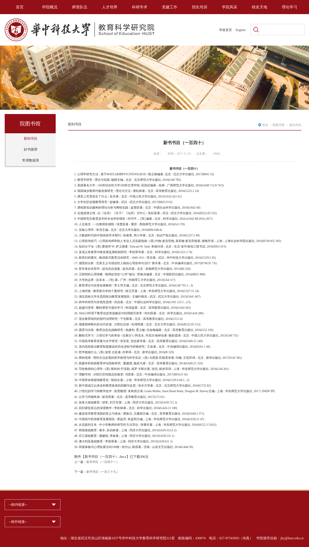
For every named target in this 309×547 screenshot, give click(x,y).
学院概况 (49, 7)
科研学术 (139, 7)
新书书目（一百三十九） (102, 471)
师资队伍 (79, 7)
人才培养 (109, 7)
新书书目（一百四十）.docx (105, 456)
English (240, 30)
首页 (20, 7)
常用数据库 (30, 160)
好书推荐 (30, 149)
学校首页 (225, 30)
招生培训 (199, 7)
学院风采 (229, 7)
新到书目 (30, 138)
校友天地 (259, 7)
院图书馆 (279, 125)
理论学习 (289, 7)
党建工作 (169, 7)
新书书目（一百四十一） (102, 462)
